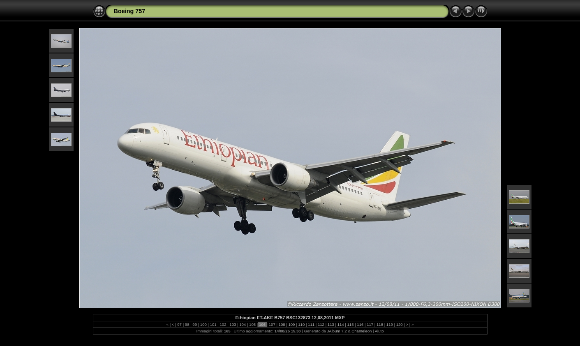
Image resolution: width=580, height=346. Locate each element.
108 (281, 324)
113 (330, 324)
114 (340, 324)
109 (291, 324)
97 (179, 324)
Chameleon (361, 331)
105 (252, 324)
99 (195, 324)
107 (272, 324)
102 (223, 324)
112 (321, 324)
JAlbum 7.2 (337, 331)
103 (233, 324)
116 (360, 324)
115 (350, 324)
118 (379, 324)
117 (370, 324)
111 (311, 324)
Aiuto (379, 331)
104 (242, 324)
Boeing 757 (130, 11)
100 (203, 324)
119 (389, 324)
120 (399, 324)
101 (213, 324)
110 (301, 324)
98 (187, 324)
